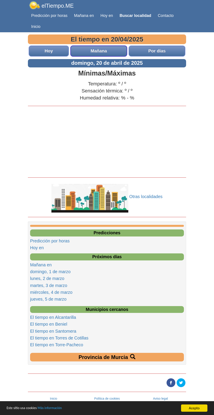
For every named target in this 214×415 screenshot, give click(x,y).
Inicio (35, 26)
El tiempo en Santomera (53, 331)
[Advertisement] (107, 141)
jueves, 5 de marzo (48, 299)
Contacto (166, 15)
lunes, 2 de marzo (47, 278)
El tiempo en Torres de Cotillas (59, 338)
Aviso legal (160, 398)
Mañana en (84, 15)
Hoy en (106, 15)
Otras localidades (145, 196)
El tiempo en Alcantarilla (53, 317)
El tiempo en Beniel (48, 324)
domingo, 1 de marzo (50, 271)
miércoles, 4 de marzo (51, 292)
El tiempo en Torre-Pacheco (56, 344)
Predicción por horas (49, 15)
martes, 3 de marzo (48, 285)
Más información (52, 408)
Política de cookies (107, 398)
